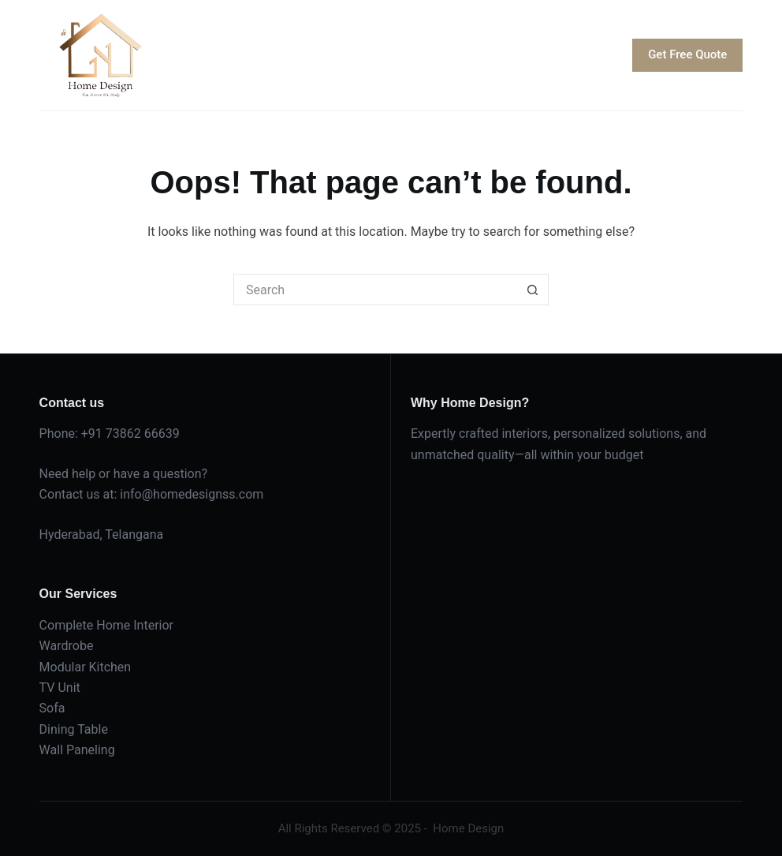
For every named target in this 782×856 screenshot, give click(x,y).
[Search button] (533, 289)
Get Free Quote (687, 54)
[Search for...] (375, 289)
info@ (136, 494)
